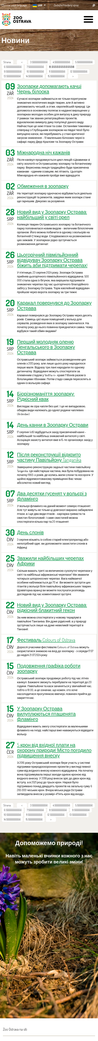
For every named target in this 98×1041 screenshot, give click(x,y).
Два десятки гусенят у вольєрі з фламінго (52, 496)
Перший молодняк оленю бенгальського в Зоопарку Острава (46, 347)
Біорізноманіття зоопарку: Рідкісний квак (46, 396)
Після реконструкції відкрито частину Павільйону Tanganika (49, 457)
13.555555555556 (12, 76)
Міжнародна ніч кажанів (43, 152)
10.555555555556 (35, 71)
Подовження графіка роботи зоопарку (48, 668)
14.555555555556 (34, 76)
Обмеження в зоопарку (42, 186)
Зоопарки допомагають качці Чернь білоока (49, 88)
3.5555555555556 (39, 62)
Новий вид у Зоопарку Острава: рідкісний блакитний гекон (52, 607)
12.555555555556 (78, 71)
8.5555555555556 (58, 810)
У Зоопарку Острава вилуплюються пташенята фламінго (46, 714)
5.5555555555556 (84, 62)
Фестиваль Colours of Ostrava (46, 640)
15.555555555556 (56, 76)
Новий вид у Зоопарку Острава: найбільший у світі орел (52, 214)
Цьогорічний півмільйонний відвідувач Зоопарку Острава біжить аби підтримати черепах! (52, 260)
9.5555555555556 (13, 71)
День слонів (30, 532)
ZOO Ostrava (16, 20)
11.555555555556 (57, 71)
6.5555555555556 (13, 67)
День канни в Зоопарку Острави (52, 424)
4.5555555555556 (61, 62)
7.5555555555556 (35, 67)
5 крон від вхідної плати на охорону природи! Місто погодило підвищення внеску (54, 750)
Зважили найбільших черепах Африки (50, 560)
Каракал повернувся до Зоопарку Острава (54, 305)
